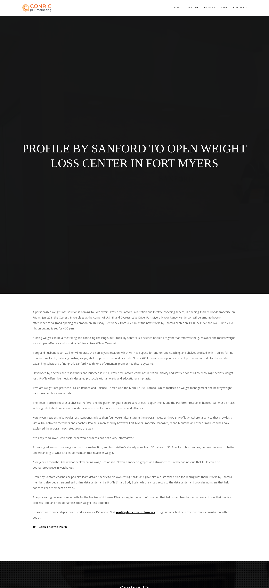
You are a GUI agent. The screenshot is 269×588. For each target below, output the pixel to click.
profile (63, 527)
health (41, 527)
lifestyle (52, 527)
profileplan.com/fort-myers (135, 512)
